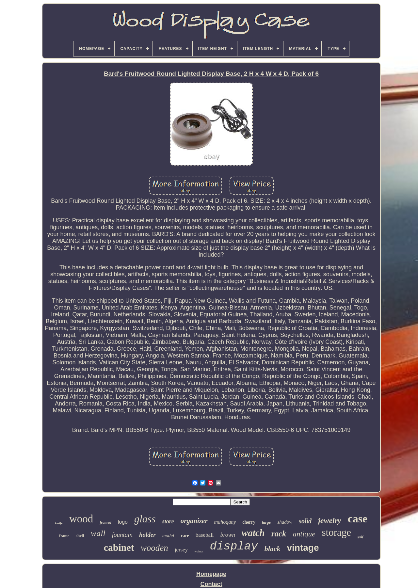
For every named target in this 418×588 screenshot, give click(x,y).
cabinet (119, 547)
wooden (154, 548)
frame (64, 535)
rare (185, 535)
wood (81, 519)
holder (147, 534)
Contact (211, 584)
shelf (80, 535)
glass (145, 519)
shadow (284, 522)
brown (227, 535)
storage (336, 532)
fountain (122, 534)
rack (278, 533)
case (357, 519)
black (273, 549)
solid (305, 521)
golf (360, 536)
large (266, 522)
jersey (181, 550)
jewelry (329, 520)
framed (105, 522)
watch (253, 533)
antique (304, 534)
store (168, 521)
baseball (205, 535)
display (234, 546)
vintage (303, 548)
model (168, 535)
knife (59, 523)
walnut (198, 551)
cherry (248, 522)
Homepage (211, 574)
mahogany (225, 522)
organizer (194, 521)
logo (123, 522)
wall (98, 533)
